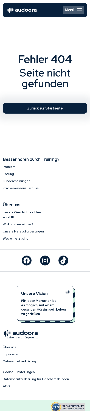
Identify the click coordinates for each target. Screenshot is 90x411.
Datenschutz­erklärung (19, 361)
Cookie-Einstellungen (19, 372)
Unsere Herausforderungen (23, 231)
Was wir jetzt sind (15, 238)
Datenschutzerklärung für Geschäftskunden (36, 379)
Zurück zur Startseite (45, 108)
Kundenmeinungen (16, 181)
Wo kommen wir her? (18, 224)
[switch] (73, 10)
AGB (6, 386)
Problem (9, 167)
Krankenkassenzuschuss (20, 188)
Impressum (11, 354)
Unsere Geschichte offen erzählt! (22, 214)
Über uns (9, 347)
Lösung (8, 174)
